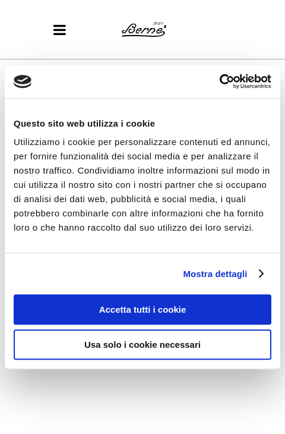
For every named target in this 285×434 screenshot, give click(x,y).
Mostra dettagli (215, 274)
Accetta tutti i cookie (142, 309)
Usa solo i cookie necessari (142, 344)
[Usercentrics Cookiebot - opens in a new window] (219, 81)
